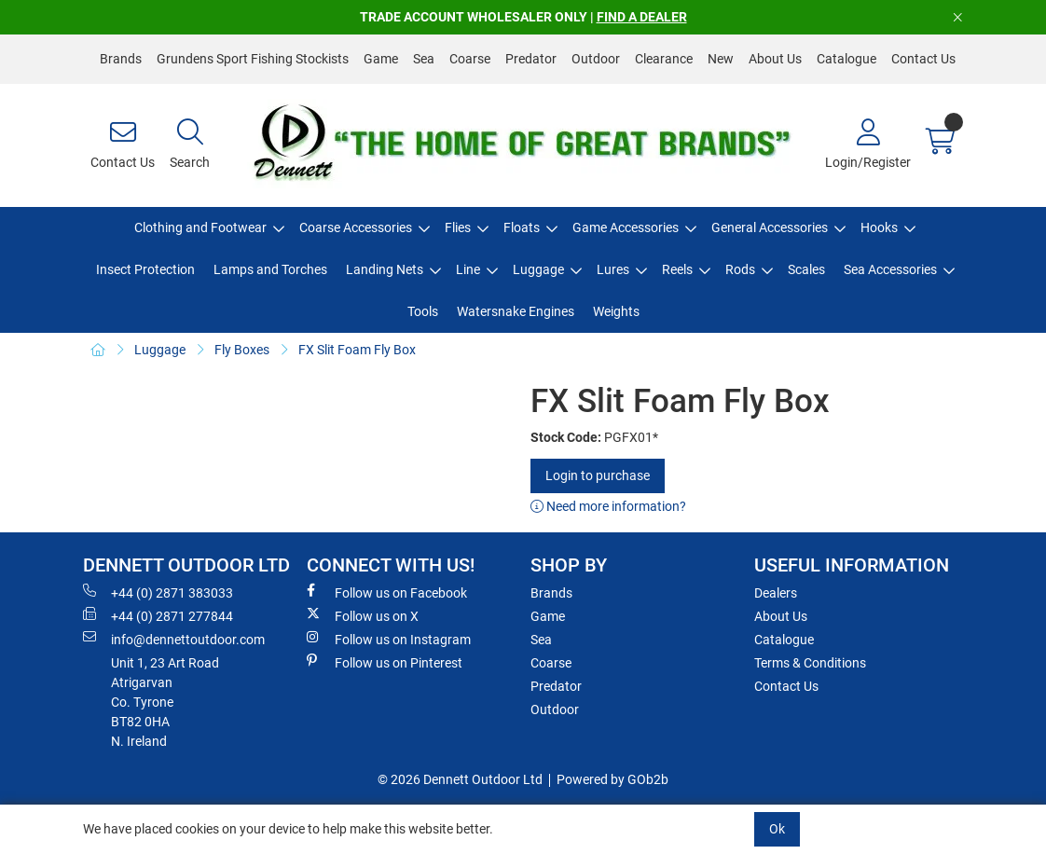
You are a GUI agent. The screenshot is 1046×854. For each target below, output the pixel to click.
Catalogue (846, 58)
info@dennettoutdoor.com (174, 638)
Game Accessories (625, 227)
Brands (121, 58)
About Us (775, 58)
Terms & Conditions (810, 662)
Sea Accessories (890, 269)
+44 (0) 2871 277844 (158, 615)
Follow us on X (363, 615)
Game (381, 58)
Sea (423, 58)
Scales (806, 269)
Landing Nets (384, 269)
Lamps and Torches (270, 269)
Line (468, 269)
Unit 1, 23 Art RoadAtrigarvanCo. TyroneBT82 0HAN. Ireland (165, 702)
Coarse (469, 58)
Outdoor (595, 58)
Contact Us (923, 58)
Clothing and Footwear (200, 227)
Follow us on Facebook (387, 592)
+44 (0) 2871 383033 (158, 592)
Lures (613, 269)
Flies (458, 227)
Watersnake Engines (515, 311)
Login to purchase (597, 475)
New (721, 58)
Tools (422, 311)
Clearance (664, 58)
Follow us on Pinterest (384, 662)
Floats (521, 227)
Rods (740, 269)
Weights (616, 311)
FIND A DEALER (642, 16)
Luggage (538, 269)
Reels (677, 269)
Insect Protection (145, 269)
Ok (777, 828)
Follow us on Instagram (389, 638)
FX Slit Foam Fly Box (357, 349)
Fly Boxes (241, 349)
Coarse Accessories (355, 227)
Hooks (879, 227)
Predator (531, 58)
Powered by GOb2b (612, 779)
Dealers (775, 592)
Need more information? (608, 506)
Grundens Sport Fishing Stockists (253, 58)
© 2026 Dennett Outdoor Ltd (460, 779)
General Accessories (769, 227)
